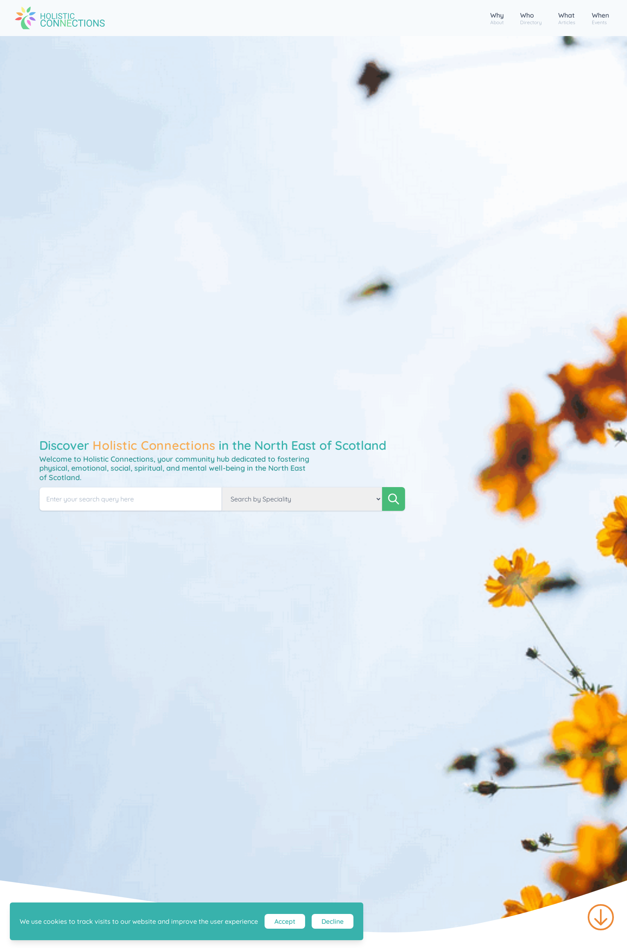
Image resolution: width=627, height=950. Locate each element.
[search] (393, 499)
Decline (332, 921)
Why (497, 18)
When (600, 18)
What (566, 18)
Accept (284, 921)
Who (531, 18)
